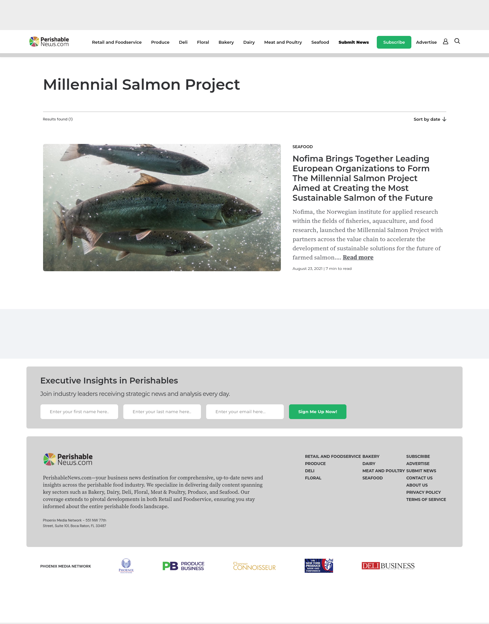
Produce (160, 42)
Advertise (426, 42)
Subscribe (394, 42)
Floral (203, 42)
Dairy (249, 42)
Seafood (320, 42)
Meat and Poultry (283, 42)
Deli (183, 42)
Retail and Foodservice (117, 42)
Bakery (226, 42)
